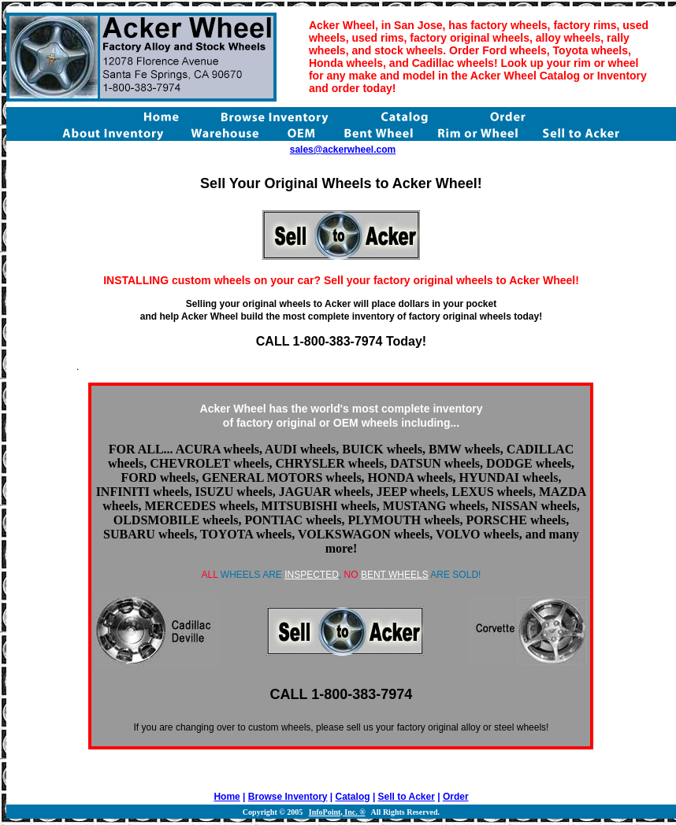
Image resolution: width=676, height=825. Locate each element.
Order (456, 796)
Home (227, 796)
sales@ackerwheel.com (343, 149)
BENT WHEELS (395, 574)
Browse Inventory (288, 796)
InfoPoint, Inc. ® (337, 812)
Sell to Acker (406, 796)
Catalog (353, 796)
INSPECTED (311, 574)
